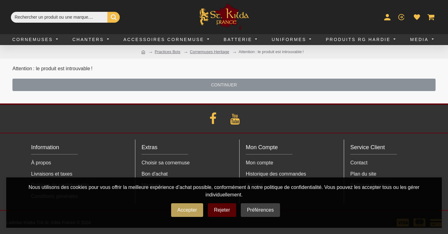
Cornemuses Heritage (209, 51)
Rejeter (222, 210)
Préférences (260, 210)
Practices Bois (167, 51)
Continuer (224, 84)
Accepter (187, 210)
